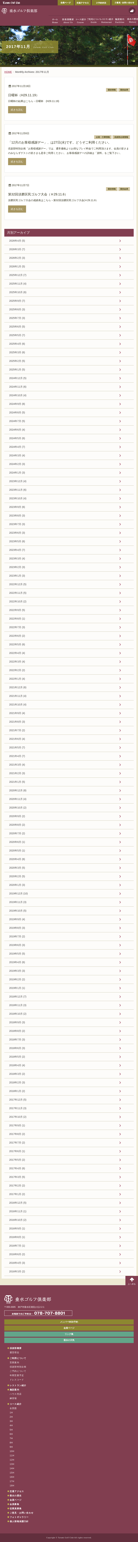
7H (11, 1438)
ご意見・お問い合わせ (124, 2)
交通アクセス (83, 2)
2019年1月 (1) (17, 988)
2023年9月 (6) (17, 507)
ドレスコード (17, 1379)
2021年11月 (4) (17, 695)
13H (12, 1464)
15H (12, 1472)
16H (12, 1477)
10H (12, 1451)
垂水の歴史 (16, 1495)
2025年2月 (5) (17, 361)
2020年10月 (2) (17, 807)
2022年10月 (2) (17, 601)
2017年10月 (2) (17, 1116)
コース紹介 (16, 1404)
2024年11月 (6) (17, 386)
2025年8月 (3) (17, 309)
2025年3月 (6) (17, 352)
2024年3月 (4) (17, 455)
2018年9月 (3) (17, 1022)
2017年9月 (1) (17, 1125)
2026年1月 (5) (17, 266)
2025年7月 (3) (17, 318)
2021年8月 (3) (17, 721)
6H (11, 1434)
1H (11, 1412)
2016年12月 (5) (17, 1202)
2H (11, 1417)
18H (12, 1485)
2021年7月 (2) (17, 730)
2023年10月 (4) (17, 498)
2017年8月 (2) (17, 1134)
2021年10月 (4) (17, 704)
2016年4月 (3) (17, 1262)
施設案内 (14, 1389)
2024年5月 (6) (17, 438)
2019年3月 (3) (17, 970)
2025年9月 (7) (17, 300)
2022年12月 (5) (17, 584)
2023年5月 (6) (17, 541)
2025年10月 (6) (17, 292)
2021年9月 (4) (17, 713)
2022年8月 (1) (17, 618)
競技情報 (112, 90)
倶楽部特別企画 (18, 1367)
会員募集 (14, 1504)
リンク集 (69, 1334)
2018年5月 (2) (17, 1056)
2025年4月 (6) (17, 343)
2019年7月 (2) (17, 936)
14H (12, 1468)
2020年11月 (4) (17, 799)
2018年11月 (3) (17, 1005)
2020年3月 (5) (17, 867)
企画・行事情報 (103, 137)
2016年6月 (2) (17, 1254)
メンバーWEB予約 (69, 1322)
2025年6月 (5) (17, 326)
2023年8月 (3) (17, 515)
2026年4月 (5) (17, 240)
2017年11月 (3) (17, 1108)
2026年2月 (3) (17, 257)
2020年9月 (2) (17, 816)
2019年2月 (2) (17, 979)
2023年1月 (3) (17, 575)
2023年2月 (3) (17, 567)
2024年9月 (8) (17, 403)
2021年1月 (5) (17, 781)
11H (12, 1455)
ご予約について (18, 1371)
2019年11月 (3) (17, 902)
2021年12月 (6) (17, 687)
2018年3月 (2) (17, 1073)
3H (11, 1421)
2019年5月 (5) (17, 953)
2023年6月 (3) (17, 532)
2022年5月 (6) (17, 644)
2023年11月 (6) (17, 489)
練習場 (13, 1398)
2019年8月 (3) (17, 927)
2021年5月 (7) (17, 747)
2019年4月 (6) (17, 962)
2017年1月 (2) (17, 1194)
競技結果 (124, 90)
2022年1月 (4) (17, 678)
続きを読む (17, 109)
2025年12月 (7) (17, 275)
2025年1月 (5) (17, 369)
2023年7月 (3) (17, 524)
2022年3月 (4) (17, 661)
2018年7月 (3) (17, 1039)
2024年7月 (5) (17, 421)
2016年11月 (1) (17, 1211)
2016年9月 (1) (17, 1228)
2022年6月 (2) (17, 635)
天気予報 (132, 10)
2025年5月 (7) (17, 335)
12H (12, 1460)
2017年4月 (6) (17, 1168)
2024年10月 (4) (17, 395)
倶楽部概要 (16, 1348)
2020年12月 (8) (17, 790)
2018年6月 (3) (17, 1048)
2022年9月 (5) (17, 610)
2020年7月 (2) (17, 833)
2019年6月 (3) (17, 945)
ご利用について (18, 1358)
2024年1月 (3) (17, 472)
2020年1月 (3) (17, 884)
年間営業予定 (17, 1375)
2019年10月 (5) (17, 910)
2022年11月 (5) (17, 592)
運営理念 (14, 1352)
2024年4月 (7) (17, 446)
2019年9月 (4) (17, 919)
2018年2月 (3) (17, 1082)
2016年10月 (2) (17, 1219)
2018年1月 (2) (17, 1091)
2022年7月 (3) (17, 627)
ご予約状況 (101, 2)
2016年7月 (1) (17, 1245)
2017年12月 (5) (17, 1099)
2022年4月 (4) (17, 653)
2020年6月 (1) (17, 842)
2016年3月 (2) (17, 1271)
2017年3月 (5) (17, 1177)
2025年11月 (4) (17, 283)
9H (11, 1447)
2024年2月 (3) (17, 464)
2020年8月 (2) (17, 824)
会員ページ (66, 2)
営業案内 (14, 1362)
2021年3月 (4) (17, 764)
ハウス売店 (16, 1394)
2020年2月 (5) (17, 876)
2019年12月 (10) (18, 893)
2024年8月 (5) (17, 412)
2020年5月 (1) (17, 850)
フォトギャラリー (19, 1517)
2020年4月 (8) (17, 859)
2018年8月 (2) (17, 1030)
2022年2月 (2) (17, 670)
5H (11, 1430)
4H (11, 1425)
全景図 (13, 1408)
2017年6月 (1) (17, 1151)
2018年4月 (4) (17, 1065)
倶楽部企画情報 (121, 137)
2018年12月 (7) (17, 996)
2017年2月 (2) (17, 1185)
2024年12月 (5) (17, 378)
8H (11, 1442)
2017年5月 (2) (17, 1159)
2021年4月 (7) (17, 756)
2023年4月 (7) (17, 549)
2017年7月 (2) (17, 1142)
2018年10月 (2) (17, 1013)
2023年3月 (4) (17, 558)
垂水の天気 (69, 1340)
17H (12, 1481)
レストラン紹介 (18, 1385)
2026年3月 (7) (17, 249)
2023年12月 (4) (17, 481)
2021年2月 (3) (17, 773)
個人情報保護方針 (19, 1521)
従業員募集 (16, 1508)
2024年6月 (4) (17, 429)
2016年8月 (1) (17, 1237)
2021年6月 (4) (17, 738)
